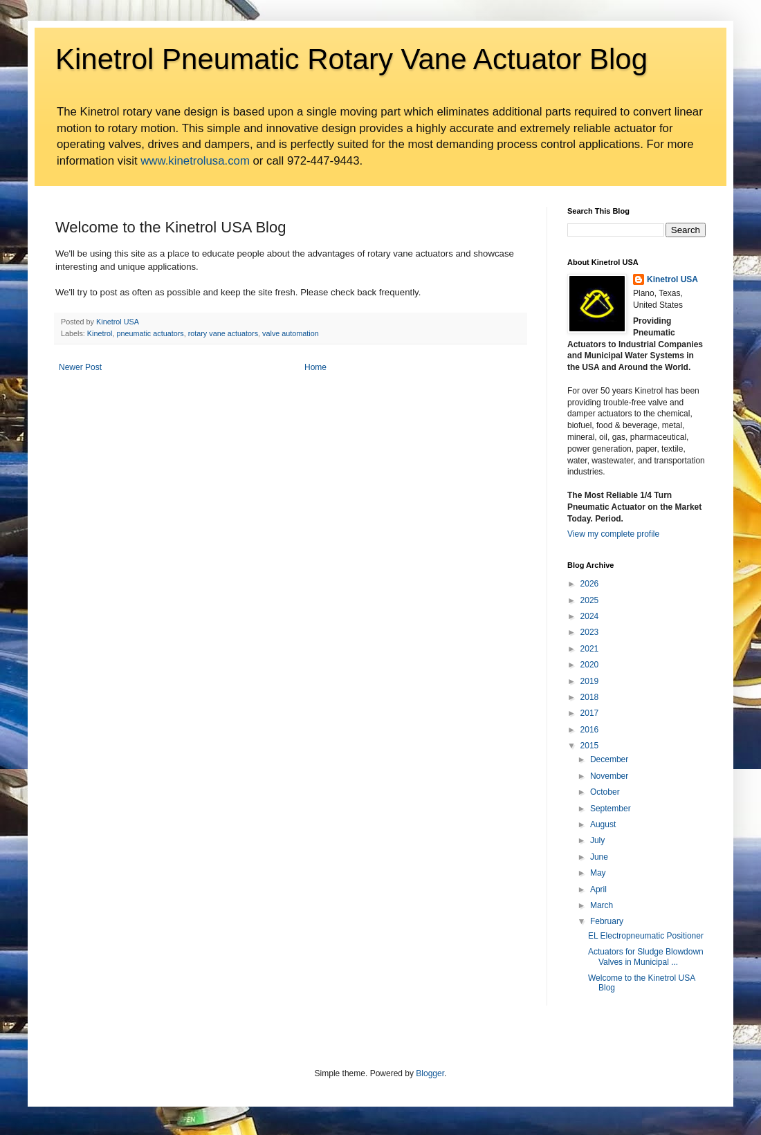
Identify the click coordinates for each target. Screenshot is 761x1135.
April (598, 889)
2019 (589, 681)
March (601, 905)
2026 (589, 584)
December (609, 759)
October (605, 792)
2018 (589, 697)
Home (315, 367)
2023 (589, 632)
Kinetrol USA (672, 279)
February (606, 921)
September (610, 808)
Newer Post (80, 367)
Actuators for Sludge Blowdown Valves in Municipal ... (646, 956)
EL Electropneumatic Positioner (646, 936)
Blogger (430, 1073)
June (599, 857)
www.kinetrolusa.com (195, 160)
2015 (589, 745)
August (603, 824)
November (609, 776)
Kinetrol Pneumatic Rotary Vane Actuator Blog (351, 59)
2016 (589, 730)
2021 (589, 649)
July (597, 840)
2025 (589, 600)
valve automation (290, 333)
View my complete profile (613, 534)
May (598, 873)
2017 (589, 713)
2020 (589, 665)
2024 (589, 616)
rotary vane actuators (223, 333)
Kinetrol (100, 333)
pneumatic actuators (149, 333)
